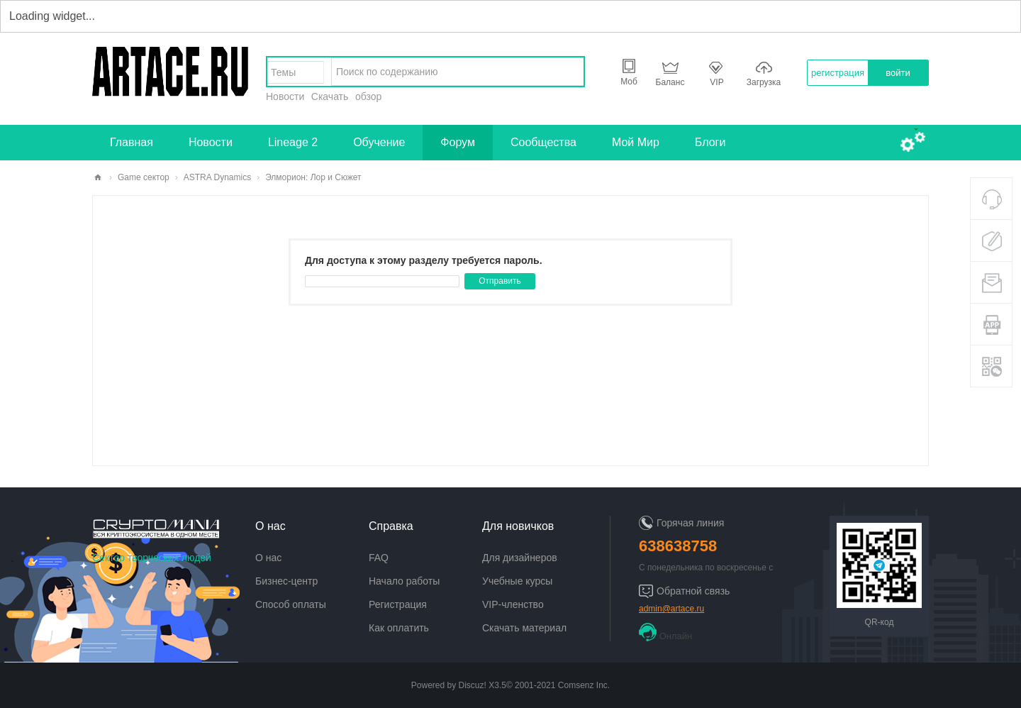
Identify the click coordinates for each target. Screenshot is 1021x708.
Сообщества (543, 142)
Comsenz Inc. (584, 685)
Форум (457, 142)
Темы (283, 72)
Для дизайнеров (519, 557)
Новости (285, 96)
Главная (131, 142)
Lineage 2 (293, 142)
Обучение (379, 142)
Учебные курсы (517, 581)
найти (569, 71)
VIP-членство (513, 604)
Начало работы (404, 581)
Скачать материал (524, 628)
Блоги (710, 142)
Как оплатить (399, 628)
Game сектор (143, 177)
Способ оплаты (290, 604)
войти (898, 72)
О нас (268, 557)
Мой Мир (635, 142)
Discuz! (472, 685)
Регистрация (398, 604)
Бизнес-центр (286, 581)
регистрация (837, 72)
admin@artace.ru (671, 609)
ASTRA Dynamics (217, 177)
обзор (368, 96)
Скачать (330, 96)
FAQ (379, 557)
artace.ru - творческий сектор (98, 177)
